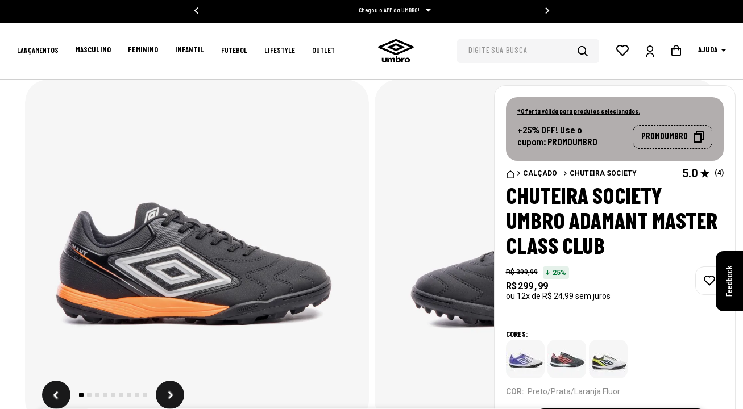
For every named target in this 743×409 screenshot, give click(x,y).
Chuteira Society (603, 173)
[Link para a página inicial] (510, 174)
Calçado (540, 173)
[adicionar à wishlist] (709, 280)
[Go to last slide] (197, 11)
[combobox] (528, 51)
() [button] (719, 173)
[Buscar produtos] (588, 51)
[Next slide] (547, 11)
